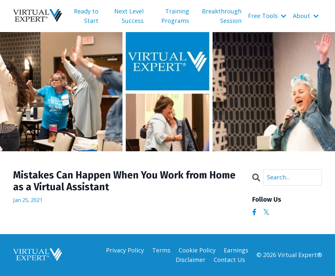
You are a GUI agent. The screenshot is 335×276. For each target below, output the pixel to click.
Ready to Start (86, 16)
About (306, 16)
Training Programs (175, 16)
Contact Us (229, 260)
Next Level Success (129, 16)
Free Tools (267, 16)
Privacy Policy (125, 250)
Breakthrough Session (221, 16)
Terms (161, 250)
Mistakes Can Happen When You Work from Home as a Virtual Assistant (124, 181)
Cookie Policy (197, 250)
